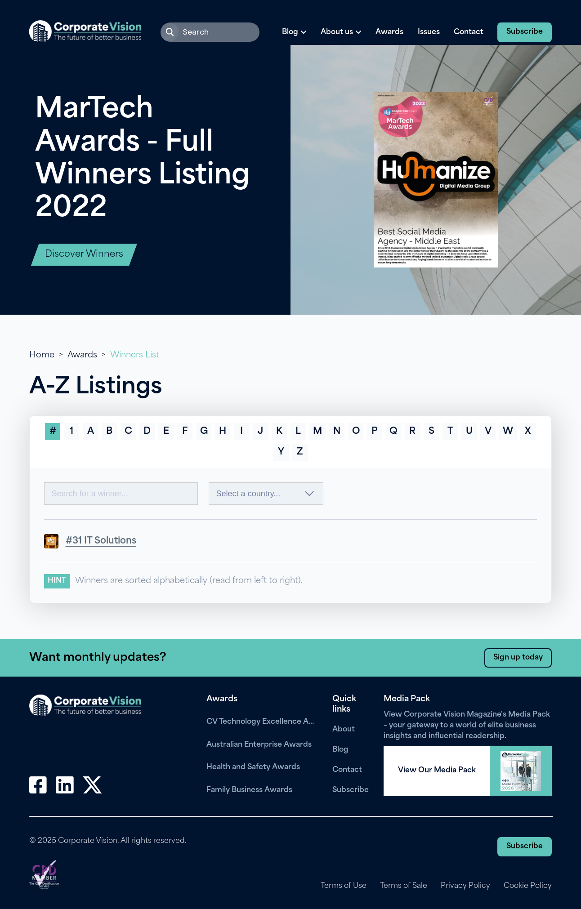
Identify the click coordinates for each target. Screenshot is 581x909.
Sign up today (518, 657)
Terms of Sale (403, 886)
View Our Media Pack (437, 770)
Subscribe (524, 32)
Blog (340, 749)
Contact (468, 32)
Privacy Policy (465, 886)
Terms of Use (342, 886)
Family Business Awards (249, 790)
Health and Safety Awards (253, 767)
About (343, 729)
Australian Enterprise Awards (259, 745)
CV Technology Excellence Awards (262, 722)
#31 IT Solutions (101, 541)
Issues (429, 32)
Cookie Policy (528, 886)
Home (41, 355)
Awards (389, 32)
